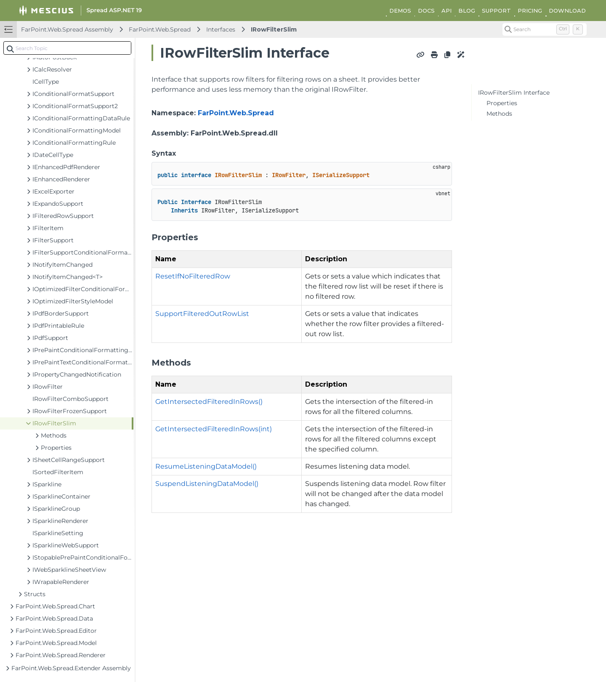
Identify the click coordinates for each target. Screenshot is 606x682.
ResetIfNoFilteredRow (192, 276)
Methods (499, 113)
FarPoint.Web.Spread (160, 29)
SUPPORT (496, 10)
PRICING (530, 10)
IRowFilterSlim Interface (514, 92)
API (446, 10)
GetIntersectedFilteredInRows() (209, 402)
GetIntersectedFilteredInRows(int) (213, 429)
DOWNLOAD (567, 10)
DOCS (426, 10)
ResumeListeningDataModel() (206, 466)
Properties (501, 103)
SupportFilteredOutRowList (202, 314)
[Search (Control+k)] (544, 29)
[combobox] (67, 48)
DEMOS (400, 10)
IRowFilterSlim (274, 29)
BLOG (466, 10)
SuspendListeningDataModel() (206, 484)
